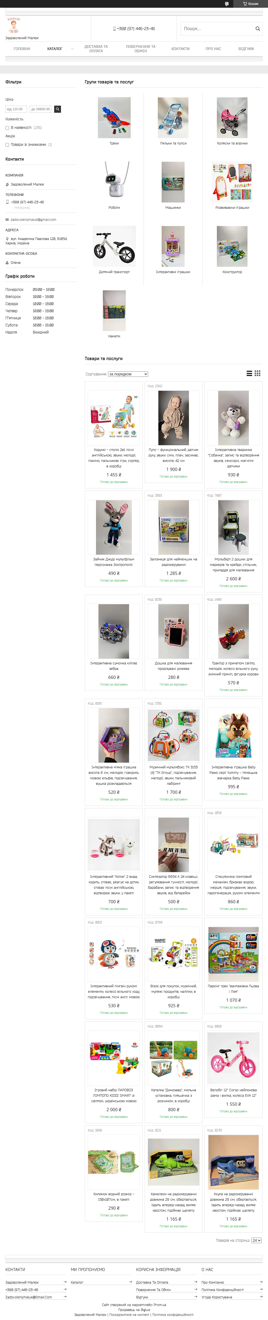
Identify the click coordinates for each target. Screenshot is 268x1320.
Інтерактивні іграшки (173, 272)
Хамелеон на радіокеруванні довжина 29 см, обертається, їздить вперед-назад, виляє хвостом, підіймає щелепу (173, 1202)
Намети (114, 336)
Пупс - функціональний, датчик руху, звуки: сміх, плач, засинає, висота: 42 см (173, 455)
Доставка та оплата (96, 48)
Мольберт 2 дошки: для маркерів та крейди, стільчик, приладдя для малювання (233, 564)
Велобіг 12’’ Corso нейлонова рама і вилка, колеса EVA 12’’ (233, 1093)
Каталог (54, 49)
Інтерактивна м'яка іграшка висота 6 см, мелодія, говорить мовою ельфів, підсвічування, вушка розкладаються (114, 775)
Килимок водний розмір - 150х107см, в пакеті (114, 1197)
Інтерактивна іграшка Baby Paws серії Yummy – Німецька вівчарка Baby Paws (233, 772)
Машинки (173, 207)
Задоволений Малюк (22, 1282)
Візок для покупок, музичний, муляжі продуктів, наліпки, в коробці (173, 991)
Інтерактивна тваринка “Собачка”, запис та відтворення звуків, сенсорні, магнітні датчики (233, 458)
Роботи (114, 207)
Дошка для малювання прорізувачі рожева (173, 666)
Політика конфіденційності (223, 1290)
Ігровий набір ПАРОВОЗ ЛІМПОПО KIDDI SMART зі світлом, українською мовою (113, 1095)
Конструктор (232, 272)
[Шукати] (258, 29)
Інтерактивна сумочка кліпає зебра (114, 666)
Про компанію (213, 1282)
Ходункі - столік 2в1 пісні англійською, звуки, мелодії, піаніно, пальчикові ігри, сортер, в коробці (113, 458)
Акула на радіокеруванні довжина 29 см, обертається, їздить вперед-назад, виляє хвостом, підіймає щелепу (233, 1202)
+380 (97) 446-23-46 (21, 1290)
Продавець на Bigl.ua (134, 1310)
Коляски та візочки (232, 143)
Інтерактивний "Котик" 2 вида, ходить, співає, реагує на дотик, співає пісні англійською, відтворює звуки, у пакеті (114, 885)
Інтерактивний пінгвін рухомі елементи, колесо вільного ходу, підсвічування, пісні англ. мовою (114, 991)
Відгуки (246, 49)
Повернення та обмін (140, 48)
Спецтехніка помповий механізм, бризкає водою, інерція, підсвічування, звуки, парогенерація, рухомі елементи (234, 885)
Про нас (213, 49)
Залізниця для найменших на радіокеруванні (173, 562)
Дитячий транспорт (114, 272)
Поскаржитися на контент (129, 1314)
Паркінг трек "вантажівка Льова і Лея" (233, 989)
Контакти (180, 49)
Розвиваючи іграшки (232, 207)
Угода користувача (217, 1297)
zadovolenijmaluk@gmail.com (33, 220)
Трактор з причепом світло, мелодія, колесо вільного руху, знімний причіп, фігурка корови (233, 668)
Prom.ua (160, 1305)
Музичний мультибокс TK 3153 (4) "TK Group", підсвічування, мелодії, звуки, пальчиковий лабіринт (174, 775)
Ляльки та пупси (173, 143)
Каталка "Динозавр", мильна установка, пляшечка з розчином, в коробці (173, 1095)
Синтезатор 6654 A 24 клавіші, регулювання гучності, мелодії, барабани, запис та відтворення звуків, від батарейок (173, 885)
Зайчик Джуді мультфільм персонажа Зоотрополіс (113, 562)
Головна (22, 49)
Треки (114, 143)
